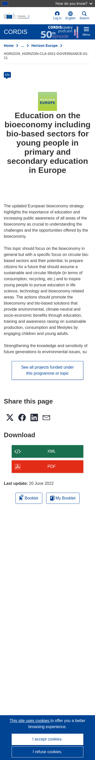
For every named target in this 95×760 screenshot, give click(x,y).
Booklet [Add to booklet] (29, 497)
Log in (57, 15)
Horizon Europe (44, 46)
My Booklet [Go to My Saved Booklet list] (63, 498)
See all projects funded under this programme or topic (47, 370)
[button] (71, 15)
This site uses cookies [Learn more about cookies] (30, 720)
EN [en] (7, 75)
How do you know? (73, 3)
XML (51, 451)
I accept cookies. (47, 739)
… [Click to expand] (22, 46)
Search (84, 15)
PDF (52, 466)
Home (9, 46)
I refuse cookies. (47, 752)
